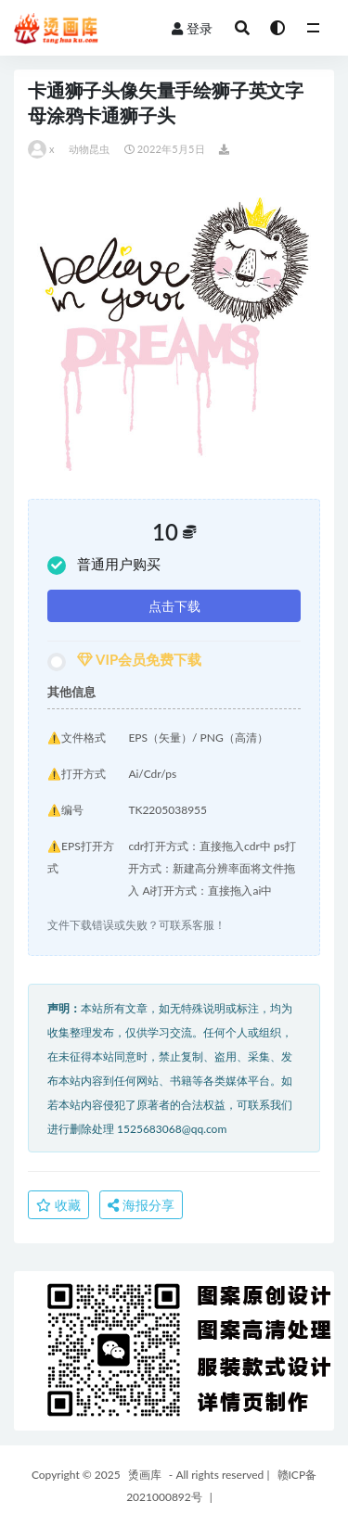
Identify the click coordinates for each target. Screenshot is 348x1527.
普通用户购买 (104, 565)
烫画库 (144, 1475)
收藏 (58, 1205)
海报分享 (141, 1205)
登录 (192, 28)
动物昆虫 (89, 149)
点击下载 (174, 606)
